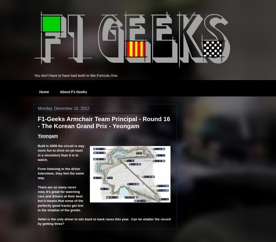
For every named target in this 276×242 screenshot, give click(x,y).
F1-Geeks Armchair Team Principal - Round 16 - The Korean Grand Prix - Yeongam (104, 122)
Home (44, 92)
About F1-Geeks (73, 92)
